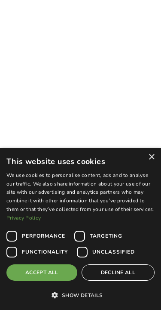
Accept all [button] (41, 272)
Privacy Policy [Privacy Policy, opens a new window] (23, 217)
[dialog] (80, 229)
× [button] (151, 157)
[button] (80, 295)
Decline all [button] (118, 272)
